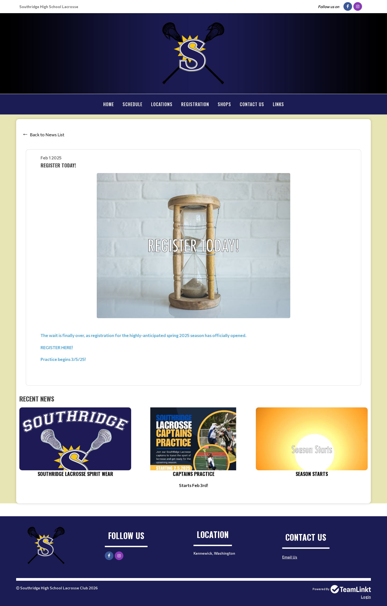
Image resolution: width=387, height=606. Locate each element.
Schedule (132, 104)
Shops (224, 104)
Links (278, 104)
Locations (162, 104)
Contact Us (252, 104)
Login (366, 596)
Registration (195, 104)
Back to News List (47, 134)
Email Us (289, 556)
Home (108, 104)
